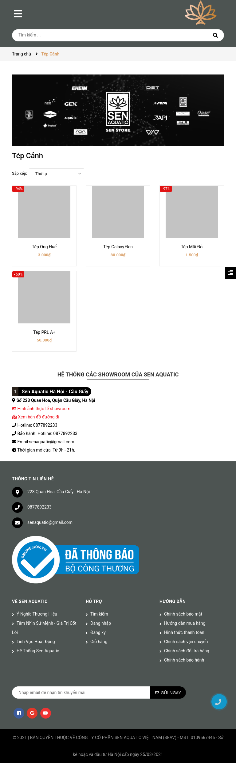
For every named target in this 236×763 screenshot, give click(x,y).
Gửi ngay (171, 693)
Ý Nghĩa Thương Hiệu (37, 614)
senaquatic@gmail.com (50, 522)
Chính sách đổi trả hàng (186, 650)
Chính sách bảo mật (183, 614)
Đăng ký (98, 632)
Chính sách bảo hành (184, 660)
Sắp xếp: (19, 173)
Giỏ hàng (98, 641)
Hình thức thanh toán (184, 632)
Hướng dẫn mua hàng (184, 623)
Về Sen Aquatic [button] (30, 601)
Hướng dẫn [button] (172, 601)
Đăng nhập (100, 623)
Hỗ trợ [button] (94, 601)
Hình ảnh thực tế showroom (43, 408)
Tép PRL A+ (44, 332)
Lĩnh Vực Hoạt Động (36, 641)
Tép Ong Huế (44, 246)
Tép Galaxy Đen (118, 246)
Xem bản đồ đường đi (35, 416)
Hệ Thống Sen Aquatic (38, 650)
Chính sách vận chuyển (186, 641)
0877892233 (39, 507)
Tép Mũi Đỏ (192, 246)
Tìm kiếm (99, 614)
